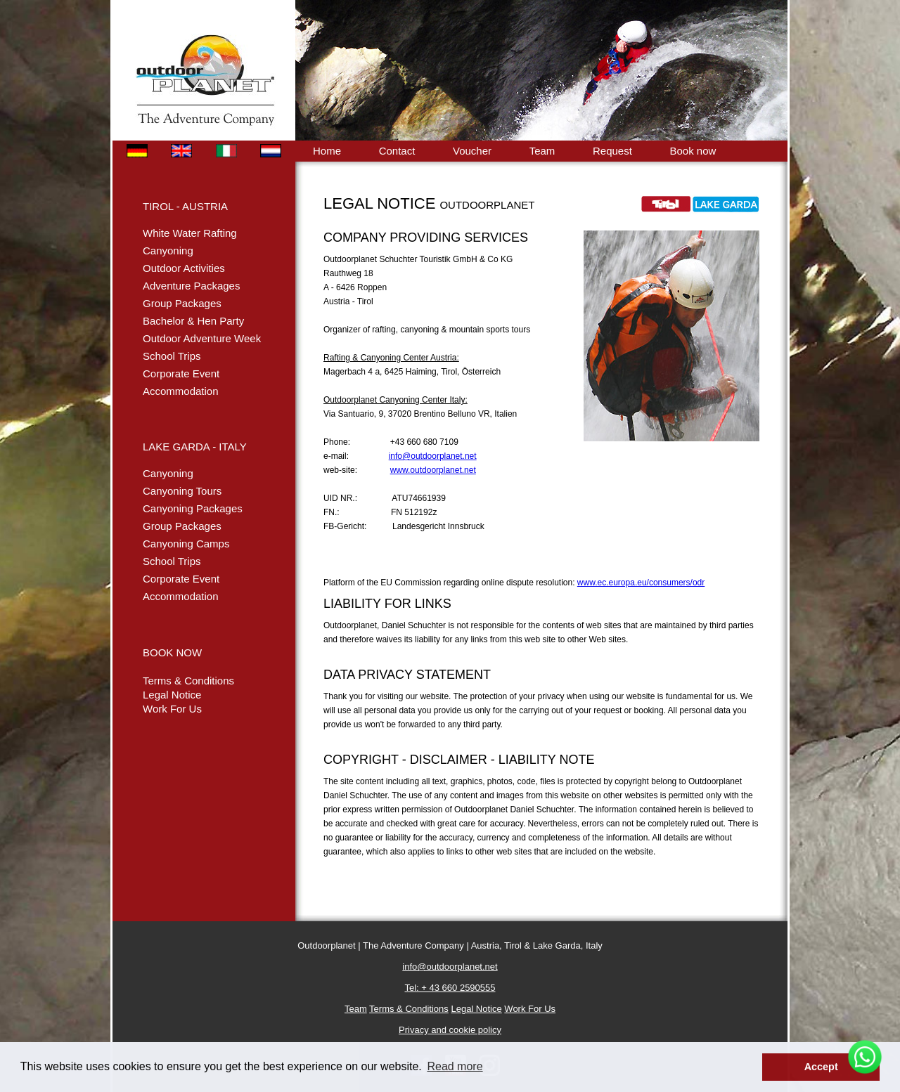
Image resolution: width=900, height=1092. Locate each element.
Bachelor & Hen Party (193, 321)
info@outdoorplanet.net (433, 456)
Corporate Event (181, 373)
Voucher (472, 151)
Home (327, 151)
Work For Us (172, 709)
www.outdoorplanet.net (433, 470)
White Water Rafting (190, 233)
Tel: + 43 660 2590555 (449, 987)
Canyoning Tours (182, 491)
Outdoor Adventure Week (202, 338)
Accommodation (181, 391)
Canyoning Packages (193, 508)
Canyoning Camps (186, 544)
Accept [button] (821, 1066)
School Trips (172, 356)
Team (542, 151)
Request (612, 151)
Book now (692, 151)
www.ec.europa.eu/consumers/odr (641, 582)
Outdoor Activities (184, 268)
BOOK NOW (172, 652)
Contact (397, 151)
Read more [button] (454, 1066)
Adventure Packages (191, 286)
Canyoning (168, 250)
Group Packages (182, 303)
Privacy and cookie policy (450, 1030)
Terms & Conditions (188, 681)
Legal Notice (172, 695)
